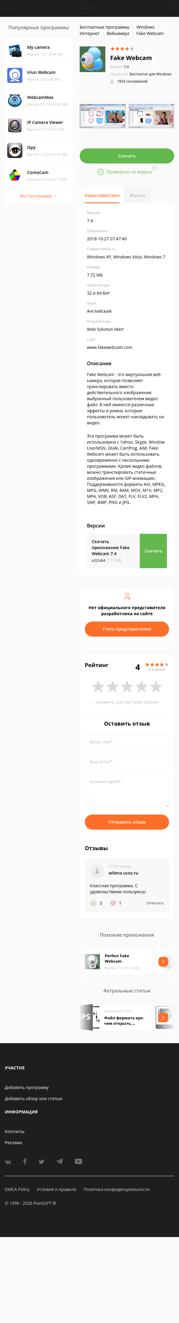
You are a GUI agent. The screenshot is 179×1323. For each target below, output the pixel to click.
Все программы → (38, 196)
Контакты (14, 1131)
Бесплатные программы (104, 27)
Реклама (13, 1142)
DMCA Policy (17, 1189)
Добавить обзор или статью (33, 1098)
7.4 (119, 66)
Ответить (155, 903)
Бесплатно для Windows (150, 74)
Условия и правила (56, 1189)
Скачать (127, 156)
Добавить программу (27, 1087)
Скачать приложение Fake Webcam (110, 547)
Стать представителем (127, 629)
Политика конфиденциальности (116, 1189)
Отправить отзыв (127, 822)
